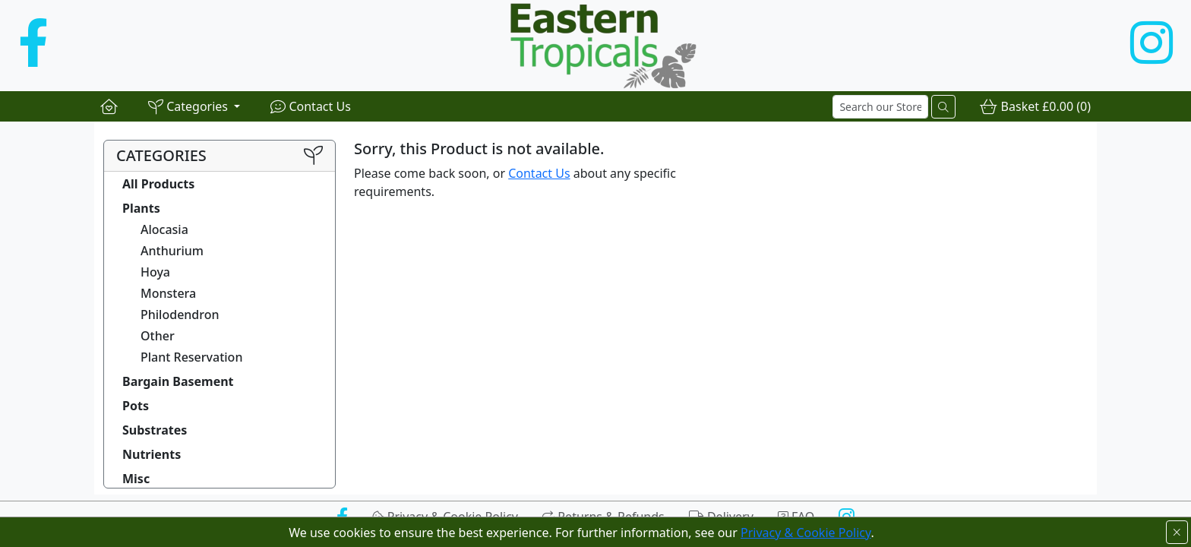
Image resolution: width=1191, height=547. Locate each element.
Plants (141, 208)
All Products (158, 183)
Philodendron (180, 314)
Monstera (168, 293)
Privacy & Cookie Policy (806, 532)
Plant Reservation (191, 357)
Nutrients (151, 454)
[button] (194, 106)
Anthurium (172, 250)
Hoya (155, 272)
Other (158, 335)
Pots (135, 405)
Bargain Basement (178, 381)
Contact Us (539, 173)
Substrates (154, 430)
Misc (136, 478)
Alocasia (164, 229)
